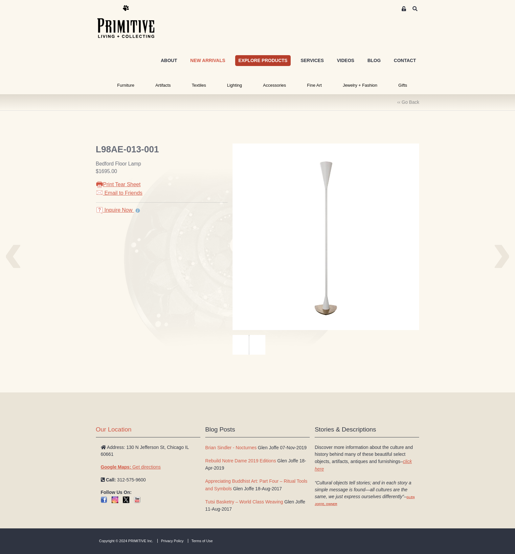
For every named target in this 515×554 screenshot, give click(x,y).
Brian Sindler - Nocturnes (231, 447)
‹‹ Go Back (408, 102)
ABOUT (169, 60)
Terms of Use (202, 541)
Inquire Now (115, 210)
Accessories (274, 85)
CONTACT (405, 60)
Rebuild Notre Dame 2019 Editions (240, 460)
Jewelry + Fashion (360, 85)
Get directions (131, 467)
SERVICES (312, 60)
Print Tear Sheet (118, 184)
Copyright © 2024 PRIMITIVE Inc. (126, 541)
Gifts (402, 85)
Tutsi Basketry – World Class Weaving (244, 501)
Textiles (199, 85)
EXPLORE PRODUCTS (262, 60)
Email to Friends (119, 193)
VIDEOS (345, 60)
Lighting (234, 85)
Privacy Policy (172, 541)
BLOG (374, 60)
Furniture (125, 85)
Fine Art (314, 85)
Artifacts (163, 85)
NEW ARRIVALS (207, 60)
